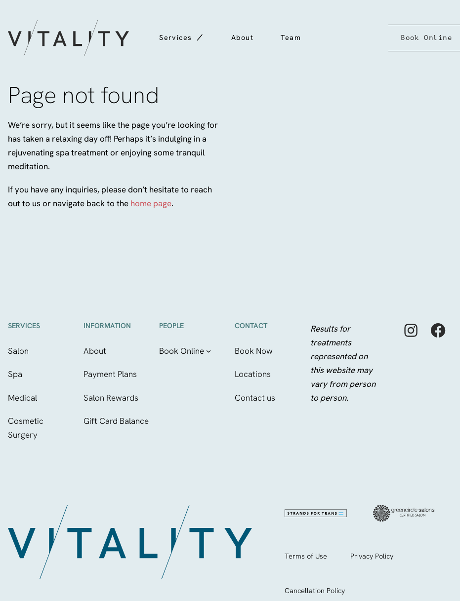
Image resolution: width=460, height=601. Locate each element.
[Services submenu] (199, 34)
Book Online (426, 37)
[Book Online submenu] (208, 350)
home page (150, 203)
